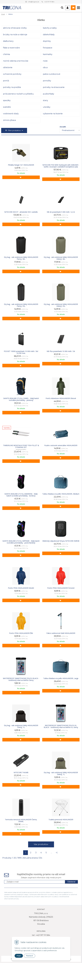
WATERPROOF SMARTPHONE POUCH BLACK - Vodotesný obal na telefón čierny (21, 679)
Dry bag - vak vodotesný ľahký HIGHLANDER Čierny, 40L (21, 258)
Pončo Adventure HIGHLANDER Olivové (61, 398)
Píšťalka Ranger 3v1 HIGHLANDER (21, 165)
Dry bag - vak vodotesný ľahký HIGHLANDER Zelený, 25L (61, 305)
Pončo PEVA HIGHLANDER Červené (60, 588)
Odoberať (71, 882)
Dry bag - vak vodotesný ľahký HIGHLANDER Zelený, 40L (61, 258)
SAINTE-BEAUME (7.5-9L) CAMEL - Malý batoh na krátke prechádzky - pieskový (21, 399)
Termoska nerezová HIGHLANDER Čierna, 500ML (21, 820)
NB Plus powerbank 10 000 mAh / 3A (61, 351)
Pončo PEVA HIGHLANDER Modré (21, 588)
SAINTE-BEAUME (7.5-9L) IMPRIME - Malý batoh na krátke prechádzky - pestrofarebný (21, 542)
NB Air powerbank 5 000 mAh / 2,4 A (61, 212)
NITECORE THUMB (21, 772)
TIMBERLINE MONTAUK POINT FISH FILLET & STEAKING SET (21, 446)
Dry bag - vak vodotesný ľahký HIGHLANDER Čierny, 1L (21, 726)
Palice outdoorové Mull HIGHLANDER (60, 633)
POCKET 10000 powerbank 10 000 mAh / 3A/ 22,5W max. (21, 352)
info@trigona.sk (33, 2)
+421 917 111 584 (49, 2)
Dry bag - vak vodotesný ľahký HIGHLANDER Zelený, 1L (61, 773)
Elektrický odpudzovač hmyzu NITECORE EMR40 (60, 541)
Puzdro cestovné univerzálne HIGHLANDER (60, 445)
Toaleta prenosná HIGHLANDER (61, 820)
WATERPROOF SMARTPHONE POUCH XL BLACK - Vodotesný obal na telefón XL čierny (61, 726)
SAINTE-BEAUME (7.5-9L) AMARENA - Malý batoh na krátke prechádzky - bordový (21, 495)
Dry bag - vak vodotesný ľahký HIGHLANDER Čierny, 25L (21, 305)
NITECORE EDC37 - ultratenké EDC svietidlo (21, 212)
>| (56, 852)
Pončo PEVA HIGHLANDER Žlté (21, 633)
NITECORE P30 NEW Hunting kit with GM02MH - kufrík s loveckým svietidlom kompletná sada (60, 166)
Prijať (19, 956)
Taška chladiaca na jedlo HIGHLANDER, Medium (60, 494)
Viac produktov (41, 844)
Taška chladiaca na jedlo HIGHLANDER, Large (60, 678)
